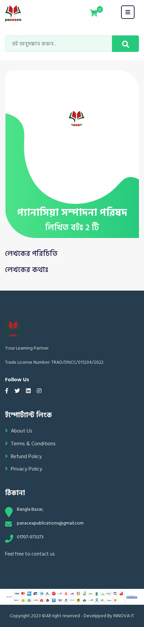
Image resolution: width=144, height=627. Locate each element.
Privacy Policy (23, 469)
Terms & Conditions (30, 444)
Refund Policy (23, 456)
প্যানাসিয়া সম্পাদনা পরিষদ (72, 213)
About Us (18, 431)
